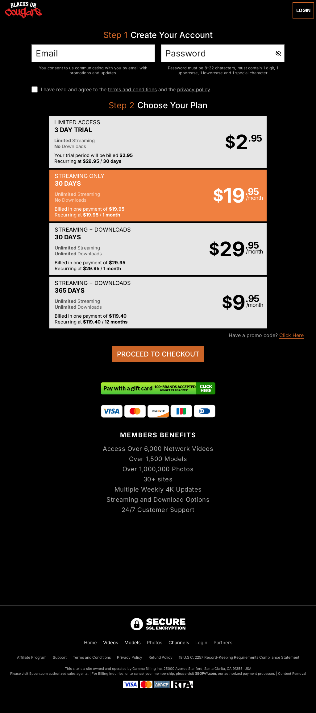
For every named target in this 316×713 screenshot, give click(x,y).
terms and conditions (132, 89)
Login (303, 10)
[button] (80, 142)
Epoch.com (38, 673)
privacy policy (193, 89)
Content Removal (292, 673)
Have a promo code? (266, 229)
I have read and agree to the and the (125, 89)
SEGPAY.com (205, 673)
